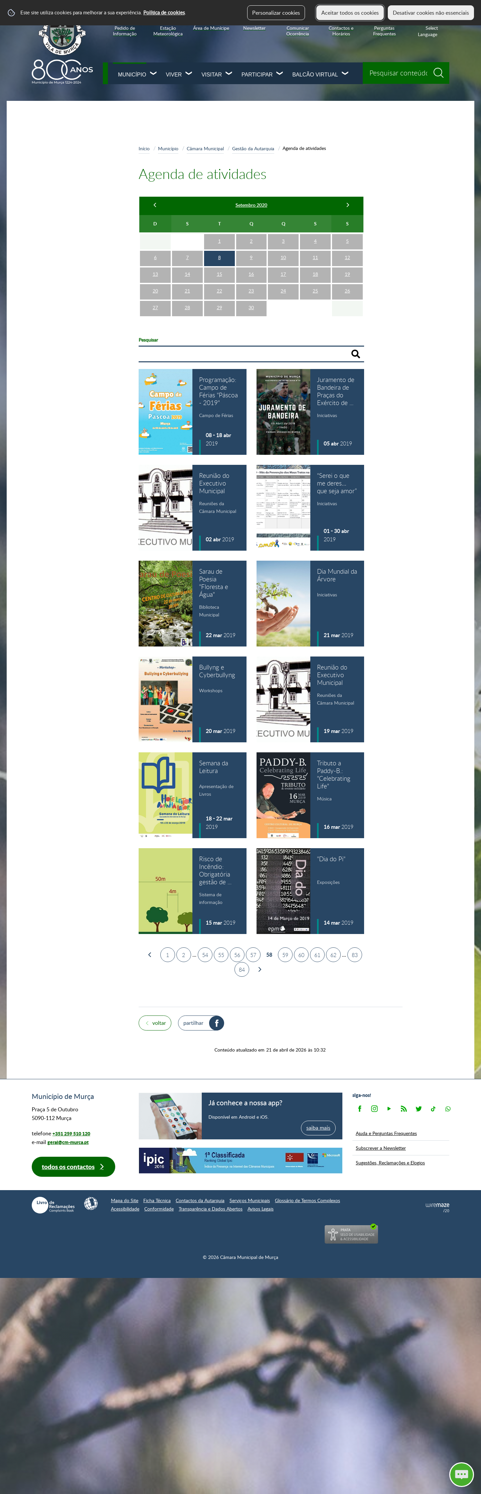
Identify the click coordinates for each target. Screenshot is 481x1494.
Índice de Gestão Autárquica (68, 397)
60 (301, 955)
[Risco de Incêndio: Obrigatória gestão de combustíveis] (193, 891)
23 (251, 291)
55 (221, 955)
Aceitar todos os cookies (350, 12)
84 (242, 969)
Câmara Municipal (56, 138)
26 (347, 291)
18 (315, 274)
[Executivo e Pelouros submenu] (121, 167)
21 (187, 291)
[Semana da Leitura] (193, 795)
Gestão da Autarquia (61, 211)
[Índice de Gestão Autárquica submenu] (121, 397)
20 (155, 291)
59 (285, 955)
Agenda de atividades (67, 226)
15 (219, 274)
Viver (174, 74)
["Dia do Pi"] (310, 891)
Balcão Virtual (315, 74)
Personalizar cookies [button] (276, 12)
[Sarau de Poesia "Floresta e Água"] (193, 603)
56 (237, 955)
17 (283, 274)
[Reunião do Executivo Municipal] (193, 508)
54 (205, 955)
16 (251, 274)
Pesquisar (148, 339)
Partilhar (193, 1022)
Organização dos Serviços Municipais (72, 258)
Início (144, 148)
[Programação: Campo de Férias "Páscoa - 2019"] (193, 412)
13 (155, 274)
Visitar (211, 74)
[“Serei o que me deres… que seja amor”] (310, 508)
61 (317, 955)
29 (219, 307)
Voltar (159, 1022)
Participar (257, 74)
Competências (53, 182)
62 (333, 955)
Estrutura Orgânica (64, 241)
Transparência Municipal (64, 382)
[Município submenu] (153, 73)
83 (355, 955)
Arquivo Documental (59, 412)
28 (187, 307)
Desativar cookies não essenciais (431, 12)
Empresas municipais (61, 309)
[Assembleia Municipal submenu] (121, 338)
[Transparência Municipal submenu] (121, 382)
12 (347, 257)
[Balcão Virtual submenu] (345, 73)
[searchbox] (406, 73)
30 (251, 307)
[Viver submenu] (189, 73)
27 (155, 307)
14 (187, 274)
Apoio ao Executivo (60, 197)
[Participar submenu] (280, 73)
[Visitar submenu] (229, 73)
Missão (45, 153)
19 (347, 274)
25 (315, 291)
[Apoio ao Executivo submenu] (121, 197)
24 (283, 291)
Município (132, 74)
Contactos (47, 426)
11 (315, 257)
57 (253, 955)
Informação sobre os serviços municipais (76, 277)
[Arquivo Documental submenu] (121, 412)
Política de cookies (164, 12)
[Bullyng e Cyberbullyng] (193, 699)
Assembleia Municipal (61, 338)
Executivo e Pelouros (61, 167)
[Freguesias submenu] (121, 353)
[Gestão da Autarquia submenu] (121, 211)
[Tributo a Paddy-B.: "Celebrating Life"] (310, 795)
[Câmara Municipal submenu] (121, 138)
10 (283, 257)
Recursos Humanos (59, 294)
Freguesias (47, 353)
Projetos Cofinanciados (64, 324)
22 (219, 291)
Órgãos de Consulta (58, 368)
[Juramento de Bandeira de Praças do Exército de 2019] (310, 412)
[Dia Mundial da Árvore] (310, 603)
